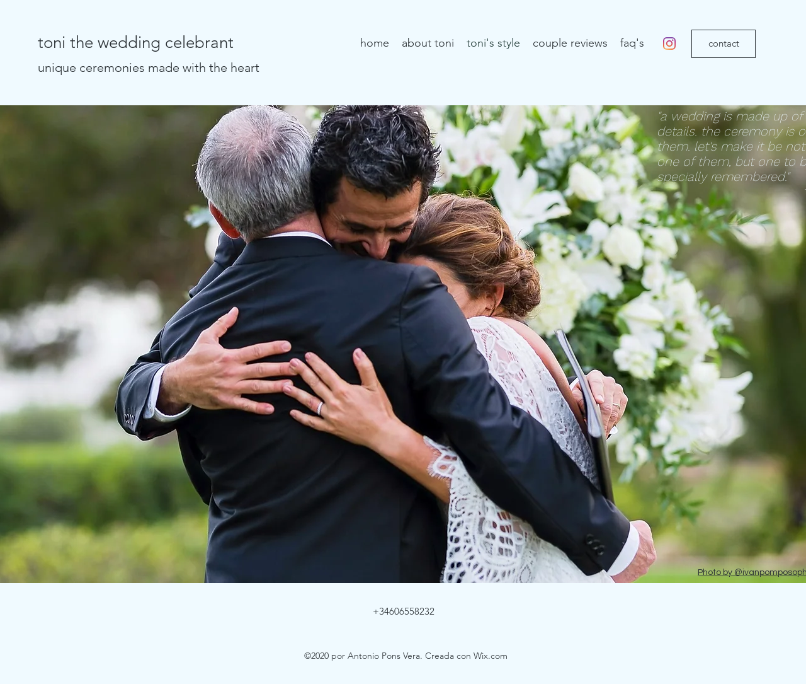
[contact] (723, 44)
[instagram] (669, 43)
